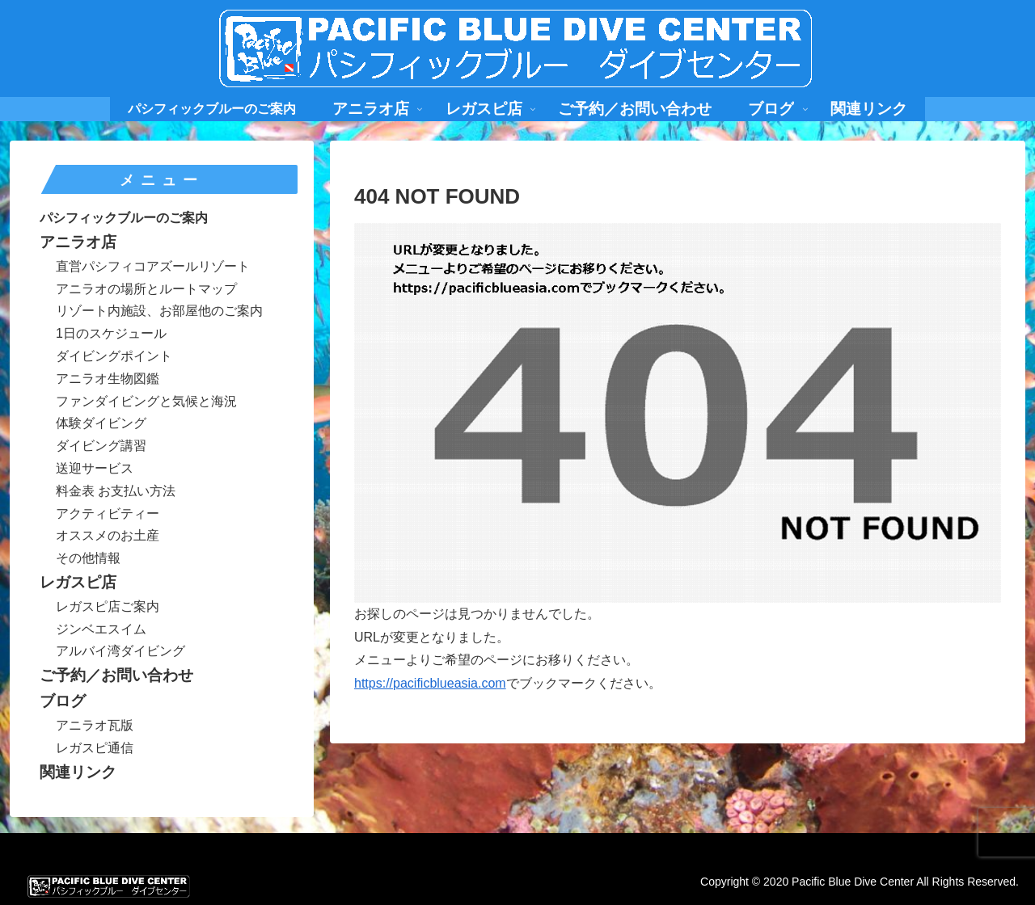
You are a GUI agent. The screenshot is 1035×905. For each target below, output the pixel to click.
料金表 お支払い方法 (115, 491)
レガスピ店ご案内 (107, 606)
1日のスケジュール (111, 333)
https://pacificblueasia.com (430, 683)
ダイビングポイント (114, 356)
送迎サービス (94, 468)
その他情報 (88, 558)
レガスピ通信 (94, 748)
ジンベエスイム (101, 629)
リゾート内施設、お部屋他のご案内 (159, 311)
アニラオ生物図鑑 (107, 378)
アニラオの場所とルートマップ (146, 289)
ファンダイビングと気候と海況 (146, 401)
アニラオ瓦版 (94, 725)
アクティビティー (107, 513)
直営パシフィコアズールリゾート (153, 266)
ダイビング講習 (101, 445)
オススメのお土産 (107, 535)
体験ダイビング (101, 423)
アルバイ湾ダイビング (120, 651)
